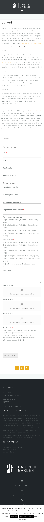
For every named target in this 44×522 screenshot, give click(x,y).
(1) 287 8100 (7, 402)
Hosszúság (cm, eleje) (11, 187)
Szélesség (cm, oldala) (11, 195)
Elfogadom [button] (14, 517)
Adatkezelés (8, 328)
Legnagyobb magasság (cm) (13, 202)
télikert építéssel (35, 111)
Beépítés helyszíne (10, 176)
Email (5, 160)
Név (5, 153)
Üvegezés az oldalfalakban (13, 217)
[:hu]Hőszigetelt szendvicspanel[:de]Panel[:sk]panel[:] (22, 256)
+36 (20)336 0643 (9, 399)
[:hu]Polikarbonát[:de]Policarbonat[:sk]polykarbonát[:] (22, 242)
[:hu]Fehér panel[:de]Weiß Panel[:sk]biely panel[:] (21, 230)
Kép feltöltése (8, 286)
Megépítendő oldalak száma (13, 210)
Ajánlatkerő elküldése (10, 355)
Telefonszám (8, 168)
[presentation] (17, 350)
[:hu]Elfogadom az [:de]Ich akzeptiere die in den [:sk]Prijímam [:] (19, 335)
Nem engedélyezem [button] (26, 517)
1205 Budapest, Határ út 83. (12, 395)
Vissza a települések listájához (30, 43)
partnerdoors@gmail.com (16, 406)
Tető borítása (8, 240)
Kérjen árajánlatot (7, 62)
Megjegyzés (7, 271)
